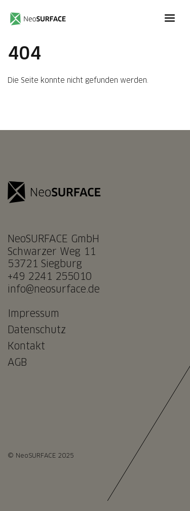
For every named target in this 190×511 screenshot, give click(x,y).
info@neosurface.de (54, 290)
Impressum (33, 314)
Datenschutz (37, 330)
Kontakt (26, 347)
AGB (17, 363)
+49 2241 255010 (50, 277)
